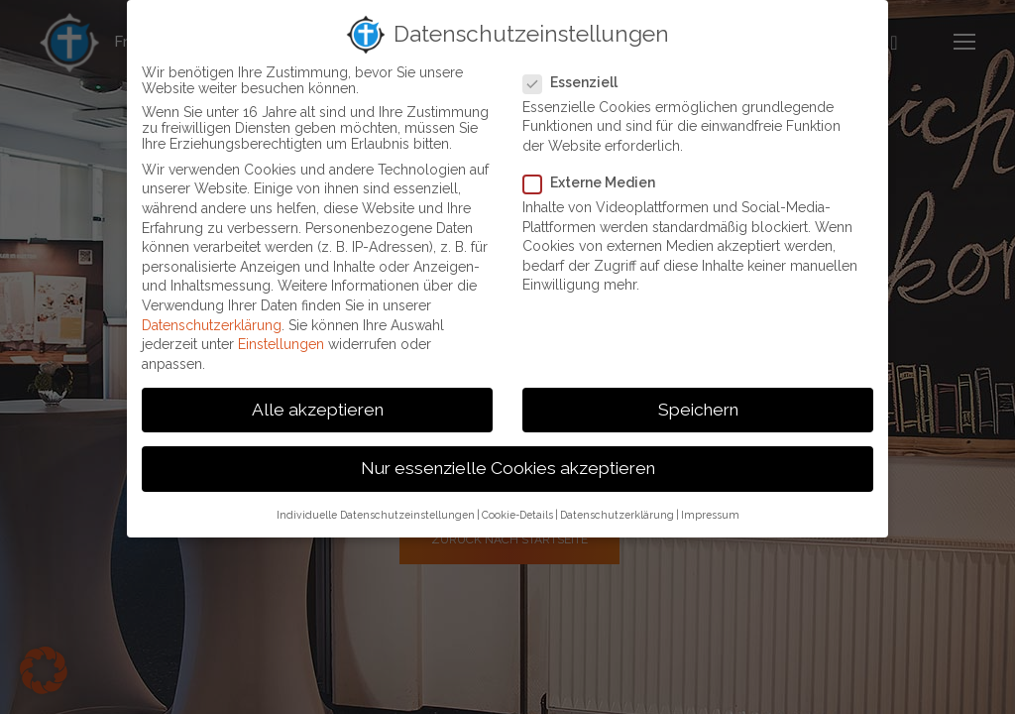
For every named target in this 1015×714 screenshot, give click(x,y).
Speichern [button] (698, 409)
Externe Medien (596, 182)
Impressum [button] (710, 515)
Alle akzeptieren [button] (318, 409)
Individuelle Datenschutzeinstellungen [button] (376, 515)
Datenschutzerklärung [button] (617, 515)
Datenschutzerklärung (212, 325)
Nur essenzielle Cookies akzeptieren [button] (508, 468)
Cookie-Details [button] (517, 515)
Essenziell (577, 82)
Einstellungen (281, 344)
